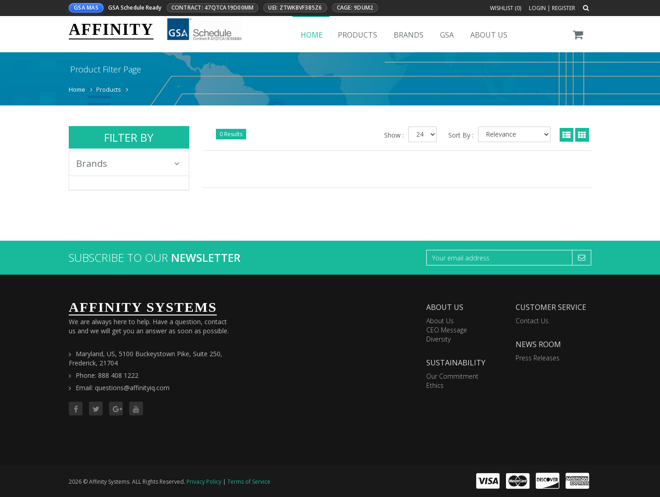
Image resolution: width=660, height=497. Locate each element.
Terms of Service (248, 482)
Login (537, 8)
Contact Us (532, 320)
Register (563, 8)
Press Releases (538, 357)
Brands (409, 35)
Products (357, 35)
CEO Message (446, 330)
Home (312, 35)
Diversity (438, 339)
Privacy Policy (204, 482)
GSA (447, 35)
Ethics (435, 385)
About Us (488, 35)
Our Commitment (452, 376)
